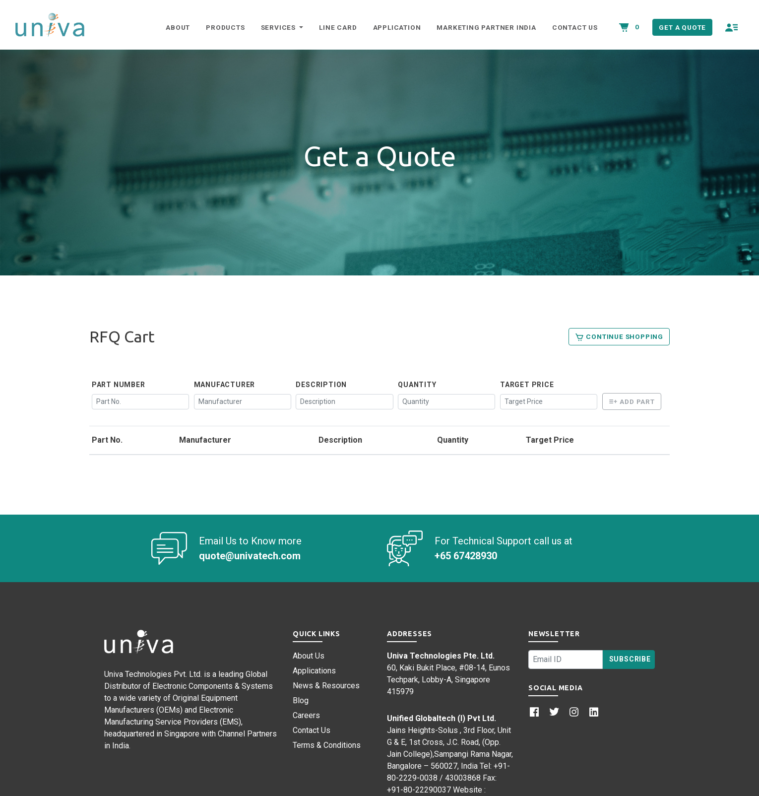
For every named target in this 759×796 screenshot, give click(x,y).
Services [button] (279, 27)
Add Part (632, 401)
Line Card (338, 27)
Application (397, 27)
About (178, 27)
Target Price (527, 385)
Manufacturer (224, 385)
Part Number (118, 385)
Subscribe (630, 659)
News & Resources (326, 685)
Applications (314, 670)
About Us (308, 656)
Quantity (417, 385)
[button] (732, 27)
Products (225, 27)
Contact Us (575, 27)
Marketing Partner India (486, 27)
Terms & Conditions (327, 745)
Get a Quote (682, 27)
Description (321, 385)
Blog (301, 700)
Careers (306, 715)
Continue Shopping (619, 336)
